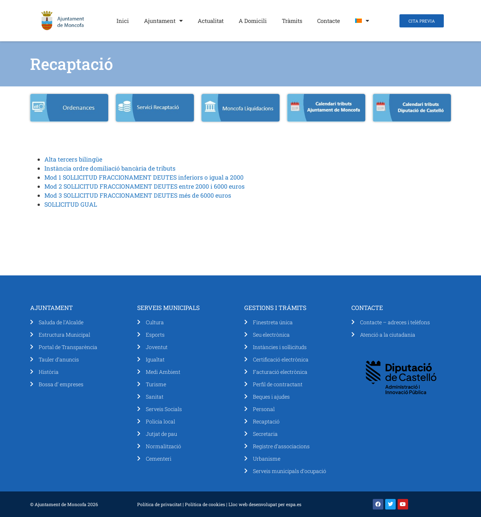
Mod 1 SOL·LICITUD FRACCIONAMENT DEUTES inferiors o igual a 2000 (144, 177)
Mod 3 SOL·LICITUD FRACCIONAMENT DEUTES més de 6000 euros (137, 195)
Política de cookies (205, 504)
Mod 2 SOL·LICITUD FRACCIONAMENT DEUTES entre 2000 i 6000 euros (144, 186)
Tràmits (292, 20)
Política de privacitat (159, 504)
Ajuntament (163, 20)
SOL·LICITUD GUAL (70, 204)
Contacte (328, 20)
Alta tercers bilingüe (73, 159)
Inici (122, 20)
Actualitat (211, 20)
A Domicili (253, 20)
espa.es (293, 504)
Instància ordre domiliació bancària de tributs (109, 168)
